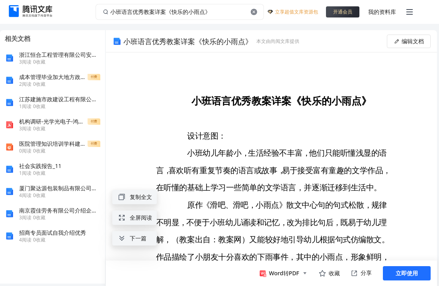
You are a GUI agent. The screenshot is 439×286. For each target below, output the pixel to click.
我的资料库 (382, 11)
